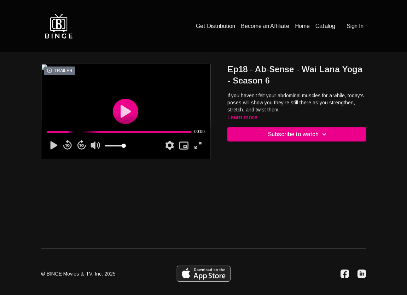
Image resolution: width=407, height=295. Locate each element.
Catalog (325, 26)
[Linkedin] (361, 274)
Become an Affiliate (265, 26)
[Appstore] (203, 274)
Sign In (355, 26)
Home (302, 26)
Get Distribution (215, 26)
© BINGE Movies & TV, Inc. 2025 (78, 273)
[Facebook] (345, 274)
